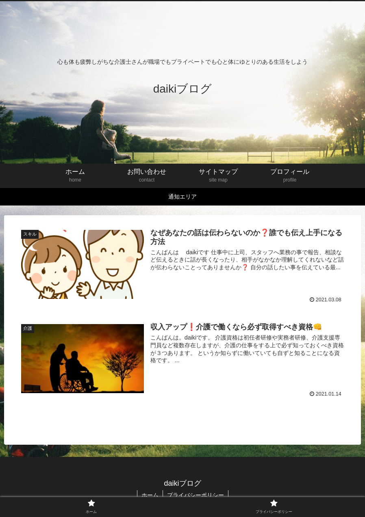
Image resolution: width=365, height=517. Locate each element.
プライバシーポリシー (195, 495)
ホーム (150, 495)
